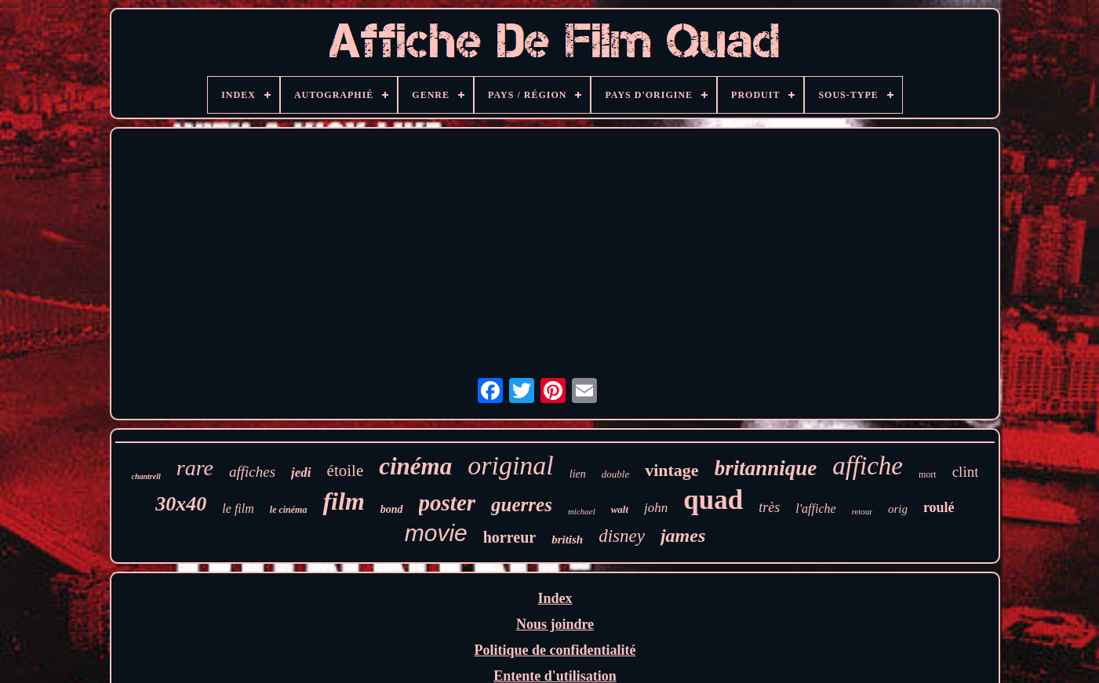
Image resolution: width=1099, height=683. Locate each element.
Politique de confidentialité (554, 650)
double (615, 474)
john (656, 507)
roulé (939, 507)
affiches (252, 471)
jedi (301, 472)
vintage (671, 470)
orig (898, 509)
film (343, 501)
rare (194, 468)
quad (713, 500)
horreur (509, 537)
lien (578, 474)
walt (619, 509)
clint (965, 471)
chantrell (146, 476)
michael (581, 511)
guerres (521, 504)
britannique (766, 468)
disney (622, 536)
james (682, 535)
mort (928, 474)
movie (436, 533)
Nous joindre (555, 624)
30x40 (180, 503)
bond (391, 509)
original (511, 465)
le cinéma (289, 509)
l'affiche (815, 508)
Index (554, 598)
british (567, 539)
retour (862, 511)
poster (447, 502)
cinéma (415, 466)
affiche (867, 466)
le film (237, 508)
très (769, 507)
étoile (345, 470)
